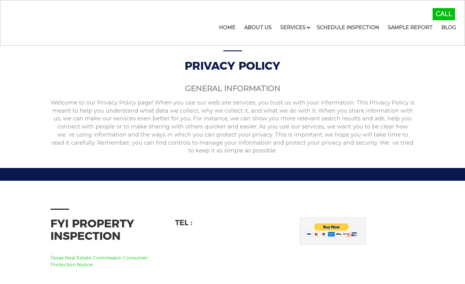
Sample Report (410, 27)
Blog (448, 27)
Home (227, 27)
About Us (258, 27)
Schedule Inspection (348, 27)
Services (293, 27)
